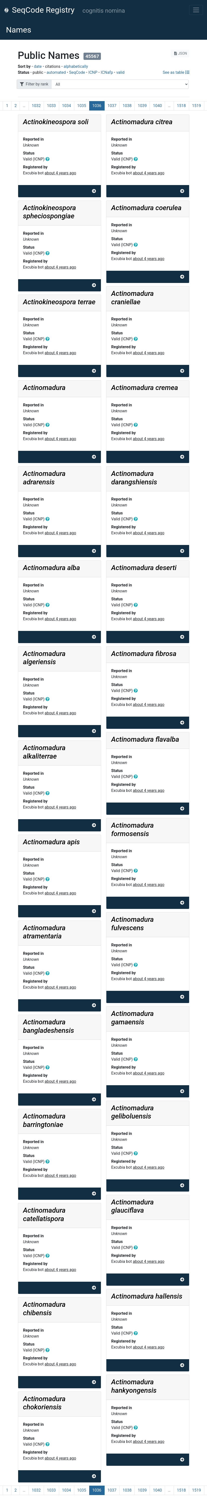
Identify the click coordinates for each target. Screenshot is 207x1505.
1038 (127, 105)
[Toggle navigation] (196, 10)
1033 (51, 105)
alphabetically (76, 66)
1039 (142, 105)
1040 (157, 105)
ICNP (92, 72)
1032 (36, 105)
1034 (66, 105)
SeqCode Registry (39, 10)
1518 (181, 105)
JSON (180, 53)
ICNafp (107, 72)
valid (120, 72)
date (37, 66)
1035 (81, 105)
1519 (196, 105)
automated (56, 72)
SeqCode (77, 72)
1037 (112, 105)
